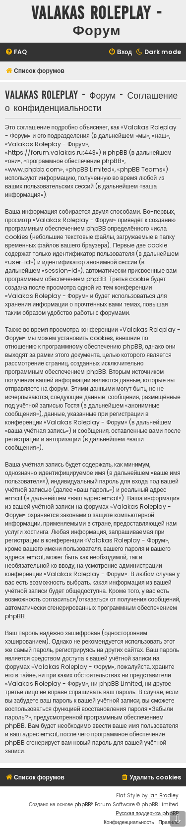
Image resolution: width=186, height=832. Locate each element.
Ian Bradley (164, 795)
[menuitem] (16, 52)
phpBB (82, 804)
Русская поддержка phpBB (147, 813)
